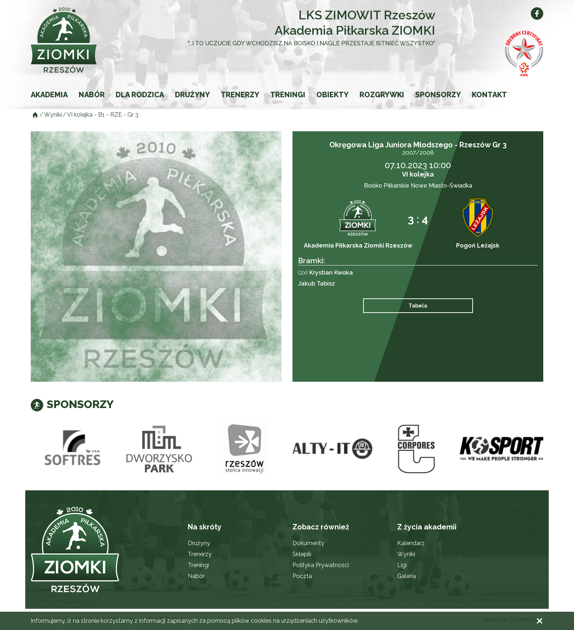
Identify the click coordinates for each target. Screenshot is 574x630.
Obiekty (332, 94)
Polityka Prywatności (320, 565)
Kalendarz (411, 543)
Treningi (287, 94)
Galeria (406, 576)
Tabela (418, 306)
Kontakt (489, 94)
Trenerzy (240, 94)
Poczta (302, 576)
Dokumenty (308, 543)
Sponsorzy (438, 94)
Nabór (92, 94)
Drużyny (192, 94)
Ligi (402, 565)
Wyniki (406, 554)
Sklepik (302, 554)
